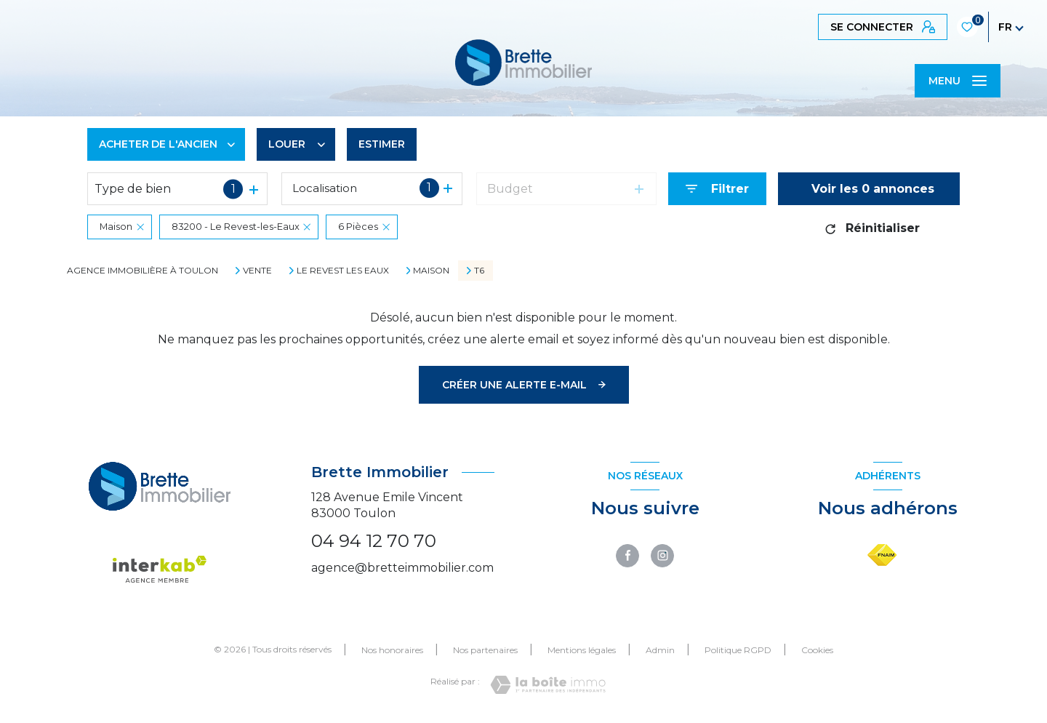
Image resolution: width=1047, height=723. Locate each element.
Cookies (817, 650)
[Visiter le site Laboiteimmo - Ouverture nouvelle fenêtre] (548, 685)
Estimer (381, 144)
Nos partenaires (485, 649)
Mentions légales (581, 649)
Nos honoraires (392, 649)
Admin (660, 649)
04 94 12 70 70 (373, 540)
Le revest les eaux (343, 270)
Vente (257, 270)
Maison (431, 270)
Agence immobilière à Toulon (142, 270)
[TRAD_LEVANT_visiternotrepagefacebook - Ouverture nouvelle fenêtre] (627, 555)
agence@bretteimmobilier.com (402, 568)
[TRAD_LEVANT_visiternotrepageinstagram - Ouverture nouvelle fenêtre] (662, 555)
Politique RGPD (738, 649)
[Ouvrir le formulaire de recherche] (717, 188)
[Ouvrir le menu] (957, 80)
